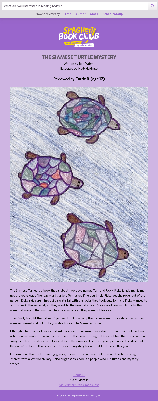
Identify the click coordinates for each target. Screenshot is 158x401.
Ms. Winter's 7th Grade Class (79, 385)
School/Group (113, 14)
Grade (94, 14)
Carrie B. (79, 375)
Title (67, 14)
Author (80, 14)
